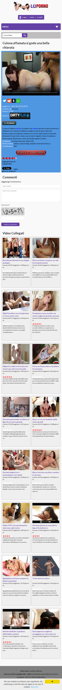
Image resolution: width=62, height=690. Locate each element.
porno (18, 128)
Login (24, 17)
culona (35, 128)
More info (34, 687)
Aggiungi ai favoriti (8, 162)
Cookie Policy (40, 677)
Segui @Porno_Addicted (10, 170)
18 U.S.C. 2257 (30, 677)
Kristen (15, 109)
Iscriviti (40, 17)
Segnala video (7, 164)
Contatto (32, 671)
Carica (32, 17)
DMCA (48, 674)
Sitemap (39, 671)
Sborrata (21, 141)
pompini (33, 143)
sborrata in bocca (43, 143)
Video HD (30, 141)
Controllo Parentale (38, 674)
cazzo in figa (24, 143)
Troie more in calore (41, 578)
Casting (14, 141)
